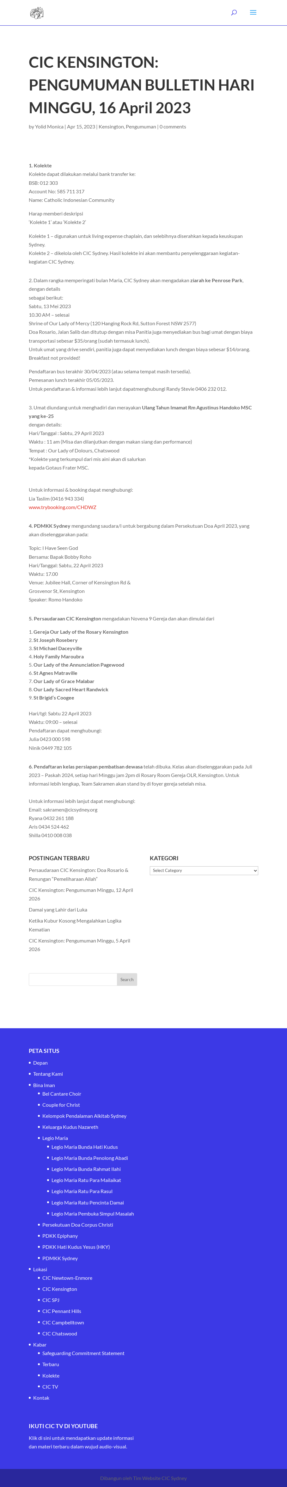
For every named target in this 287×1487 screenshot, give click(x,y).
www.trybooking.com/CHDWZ (62, 507)
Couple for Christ (61, 1105)
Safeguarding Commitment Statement (83, 1353)
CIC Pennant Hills (61, 1311)
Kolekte (50, 1375)
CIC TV (50, 1387)
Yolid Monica (49, 126)
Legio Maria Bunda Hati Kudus (85, 1147)
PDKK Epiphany (60, 1236)
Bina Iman (44, 1085)
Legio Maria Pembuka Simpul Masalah (93, 1213)
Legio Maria (55, 1138)
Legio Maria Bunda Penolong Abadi (90, 1158)
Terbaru (50, 1364)
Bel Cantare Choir (61, 1094)
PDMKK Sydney (60, 1258)
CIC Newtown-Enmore (67, 1278)
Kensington (111, 126)
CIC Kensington (59, 1289)
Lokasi (40, 1269)
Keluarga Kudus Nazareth (70, 1127)
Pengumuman (141, 126)
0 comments (173, 126)
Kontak (41, 1398)
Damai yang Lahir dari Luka (58, 909)
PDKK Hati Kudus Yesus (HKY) (76, 1247)
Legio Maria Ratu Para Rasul (82, 1191)
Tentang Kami (48, 1074)
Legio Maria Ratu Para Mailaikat (86, 1180)
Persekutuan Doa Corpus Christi (77, 1225)
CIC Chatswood (59, 1333)
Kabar (39, 1344)
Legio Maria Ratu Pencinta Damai (88, 1202)
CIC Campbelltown (63, 1322)
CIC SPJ (50, 1300)
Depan (40, 1063)
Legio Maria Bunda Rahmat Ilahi (86, 1169)
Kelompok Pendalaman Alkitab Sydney (84, 1116)
